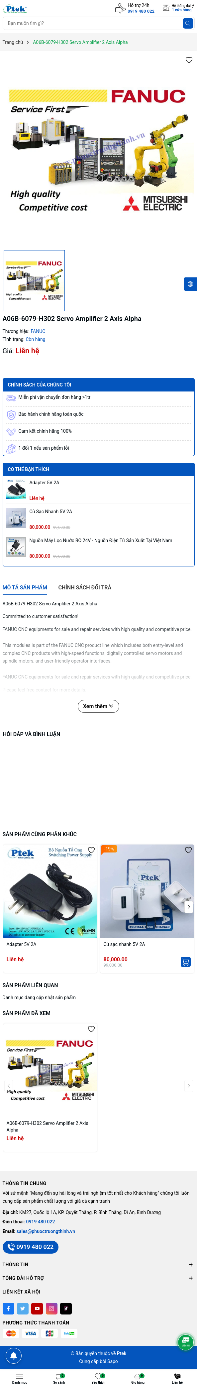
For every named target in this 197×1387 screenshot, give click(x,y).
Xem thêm (98, 706)
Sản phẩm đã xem (26, 1013)
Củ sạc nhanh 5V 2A (51, 511)
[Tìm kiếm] (188, 23)
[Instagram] (51, 1308)
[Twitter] (23, 1308)
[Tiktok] (66, 1308)
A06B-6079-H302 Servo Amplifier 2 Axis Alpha (47, 1127)
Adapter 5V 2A (44, 482)
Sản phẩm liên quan (30, 985)
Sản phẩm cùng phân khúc (40, 834)
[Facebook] (8, 1308)
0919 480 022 (141, 11)
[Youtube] (37, 1308)
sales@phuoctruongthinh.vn (46, 1231)
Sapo (112, 1361)
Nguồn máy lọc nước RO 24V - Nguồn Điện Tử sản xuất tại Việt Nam (101, 540)
